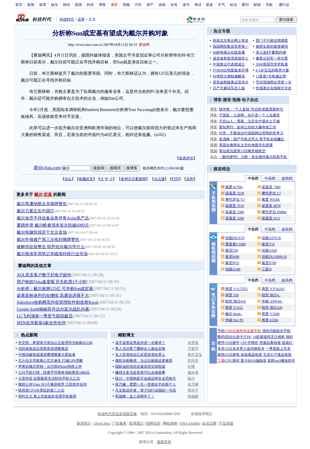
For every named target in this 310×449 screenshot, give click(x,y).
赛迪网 (144, 45)
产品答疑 (226, 423)
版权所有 (164, 442)
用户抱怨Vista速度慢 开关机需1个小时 (52, 282)
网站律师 (170, 423)
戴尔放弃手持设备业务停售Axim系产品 (53, 218)
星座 (209, 4)
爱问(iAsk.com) (47, 168)
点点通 (159, 179)
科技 (90, 4)
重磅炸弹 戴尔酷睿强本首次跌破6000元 (53, 225)
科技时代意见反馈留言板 (117, 414)
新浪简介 (84, 423)
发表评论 (186, 158)
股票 (78, 4)
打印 (175, 179)
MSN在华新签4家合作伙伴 (41, 323)
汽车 (138, 4)
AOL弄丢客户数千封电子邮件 (44, 275)
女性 (174, 4)
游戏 (162, 4)
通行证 (284, 4)
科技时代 (67, 19)
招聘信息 (153, 423)
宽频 (126, 4)
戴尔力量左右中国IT (35, 211)
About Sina (102, 423)
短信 (233, 4)
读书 (185, 4)
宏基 (48, 194)
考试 (197, 4)
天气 (221, 4)
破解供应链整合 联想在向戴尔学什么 (51, 246)
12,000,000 (172, 168)
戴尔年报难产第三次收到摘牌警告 (48, 239)
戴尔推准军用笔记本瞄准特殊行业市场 (52, 254)
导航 (269, 4)
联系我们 (136, 423)
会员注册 (209, 423)
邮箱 (257, 4)
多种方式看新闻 (133, 179)
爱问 (245, 4)
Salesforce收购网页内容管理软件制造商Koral (57, 302)
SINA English (190, 423)
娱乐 (54, 4)
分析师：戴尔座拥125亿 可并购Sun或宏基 (55, 288)
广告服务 (119, 423)
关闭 (189, 179)
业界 (81, 19)
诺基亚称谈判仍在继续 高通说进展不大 (53, 295)
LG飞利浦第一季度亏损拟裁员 (45, 316)
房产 (150, 4)
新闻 (30, 4)
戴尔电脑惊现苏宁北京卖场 (42, 232)
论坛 (68, 179)
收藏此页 (86, 179)
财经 (66, 4)
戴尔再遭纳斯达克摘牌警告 (42, 204)
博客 (102, 4)
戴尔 (38, 194)
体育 (42, 4)
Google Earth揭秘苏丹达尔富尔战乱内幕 (53, 309)
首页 (18, 4)
